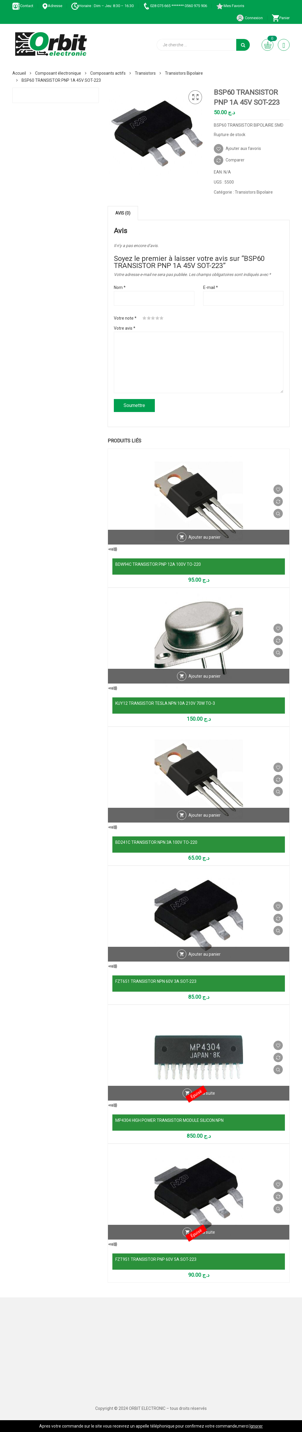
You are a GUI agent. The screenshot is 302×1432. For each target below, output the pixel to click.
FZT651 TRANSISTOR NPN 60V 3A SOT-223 (155, 981)
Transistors (145, 73)
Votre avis (124, 328)
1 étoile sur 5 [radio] (144, 318)
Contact (22, 6)
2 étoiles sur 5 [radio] (149, 318)
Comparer (235, 160)
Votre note (125, 318)
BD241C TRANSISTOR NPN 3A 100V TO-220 (156, 842)
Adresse (52, 6)
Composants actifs (108, 73)
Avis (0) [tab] (122, 213)
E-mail (210, 287)
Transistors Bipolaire (184, 73)
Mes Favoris (230, 6)
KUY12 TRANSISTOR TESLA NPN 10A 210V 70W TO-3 (165, 703)
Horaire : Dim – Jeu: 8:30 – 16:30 (102, 6)
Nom (120, 287)
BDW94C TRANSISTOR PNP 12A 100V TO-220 (158, 564)
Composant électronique (58, 73)
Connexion (249, 18)
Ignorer (256, 1426)
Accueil (19, 73)
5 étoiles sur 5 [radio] (162, 318)
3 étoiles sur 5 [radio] (153, 318)
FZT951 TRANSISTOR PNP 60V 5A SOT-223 (155, 1259)
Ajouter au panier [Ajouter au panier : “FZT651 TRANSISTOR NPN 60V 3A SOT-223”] (204, 954)
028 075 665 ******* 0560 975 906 (174, 6)
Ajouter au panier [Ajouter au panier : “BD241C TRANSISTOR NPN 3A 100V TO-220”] (204, 815)
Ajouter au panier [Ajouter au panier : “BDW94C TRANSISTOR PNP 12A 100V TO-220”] (204, 537)
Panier (281, 18)
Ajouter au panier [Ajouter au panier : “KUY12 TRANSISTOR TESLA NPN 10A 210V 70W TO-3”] (204, 676)
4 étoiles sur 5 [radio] (157, 318)
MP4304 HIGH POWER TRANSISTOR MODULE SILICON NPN (169, 1120)
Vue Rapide (278, 513)
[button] (195, 97)
